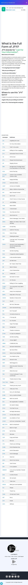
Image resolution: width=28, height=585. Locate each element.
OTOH (4, 414)
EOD (4, 171)
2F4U (4, 408)
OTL (3, 280)
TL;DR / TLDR (4, 287)
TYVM (4, 385)
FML (3, 317)
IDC (3, 199)
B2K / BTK (5, 424)
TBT (3, 239)
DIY (3, 311)
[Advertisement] (14, 27)
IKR (3, 340)
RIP (3, 267)
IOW (4, 475)
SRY (3, 497)
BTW (4, 431)
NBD (4, 327)
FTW (4, 320)
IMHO (4, 257)
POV (4, 233)
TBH (4, 209)
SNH (4, 346)
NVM (4, 205)
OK (3, 157)
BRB (3, 166)
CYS (3, 444)
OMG (4, 494)
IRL (3, 273)
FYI (3, 144)
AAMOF (4, 418)
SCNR (4, 395)
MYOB (4, 484)
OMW (4, 226)
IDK (3, 463)
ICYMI (4, 333)
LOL (3, 140)
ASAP (4, 186)
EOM (4, 453)
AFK (3, 291)
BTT (3, 427)
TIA (3, 330)
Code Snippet (21, 556)
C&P (4, 437)
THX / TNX (5, 382)
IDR (3, 270)
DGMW (4, 307)
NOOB (4, 298)
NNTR (4, 405)
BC (3, 304)
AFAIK (4, 183)
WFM (4, 359)
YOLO (4, 212)
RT (3, 264)
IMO (4, 466)
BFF (3, 192)
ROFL (4, 150)
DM (3, 218)
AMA (4, 251)
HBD (4, 179)
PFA (3, 160)
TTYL (4, 147)
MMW (4, 398)
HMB (4, 478)
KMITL (4, 294)
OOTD (4, 230)
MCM (4, 222)
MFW (4, 350)
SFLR (4, 392)
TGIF (4, 379)
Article (6, 556)
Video (12, 556)
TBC (4, 374)
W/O (4, 504)
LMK (4, 260)
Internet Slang (10, 10)
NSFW (4, 277)
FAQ (4, 254)
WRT (4, 363)
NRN (4, 411)
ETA (3, 153)
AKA (4, 215)
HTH (4, 324)
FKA (3, 314)
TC (3, 481)
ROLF (4, 283)
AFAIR (4, 421)
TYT (3, 389)
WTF (4, 371)
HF (3, 457)
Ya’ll (4, 301)
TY (3, 491)
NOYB (4, 353)
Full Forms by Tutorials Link (8, 3)
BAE (3, 189)
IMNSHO (5, 470)
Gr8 (3, 501)
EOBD (4, 447)
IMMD (4, 343)
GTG (4, 196)
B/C (3, 434)
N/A (3, 402)
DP (3, 163)
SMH (4, 236)
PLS (3, 488)
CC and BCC (4, 175)
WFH (4, 460)
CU (3, 440)
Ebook (15, 556)
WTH (4, 366)
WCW (4, 244)
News (9, 556)
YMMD (4, 356)
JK (3, 202)
